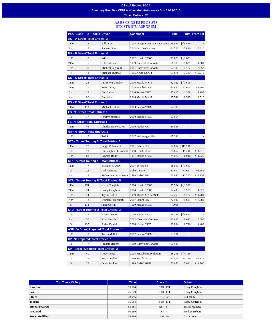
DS (133, 22)
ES (138, 22)
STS (154, 22)
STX (119, 26)
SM (153, 26)
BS (122, 22)
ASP (141, 26)
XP (148, 26)
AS (117, 22)
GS (148, 22)
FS (143, 22)
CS (127, 22)
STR (126, 26)
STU (134, 26)
